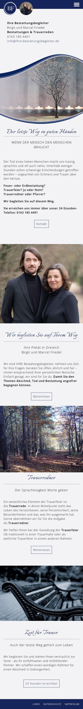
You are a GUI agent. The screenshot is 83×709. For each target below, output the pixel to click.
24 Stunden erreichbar (41, 683)
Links (36, 704)
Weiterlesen (41, 396)
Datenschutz (52, 704)
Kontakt (41, 224)
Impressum (72, 704)
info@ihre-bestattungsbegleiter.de (33, 41)
